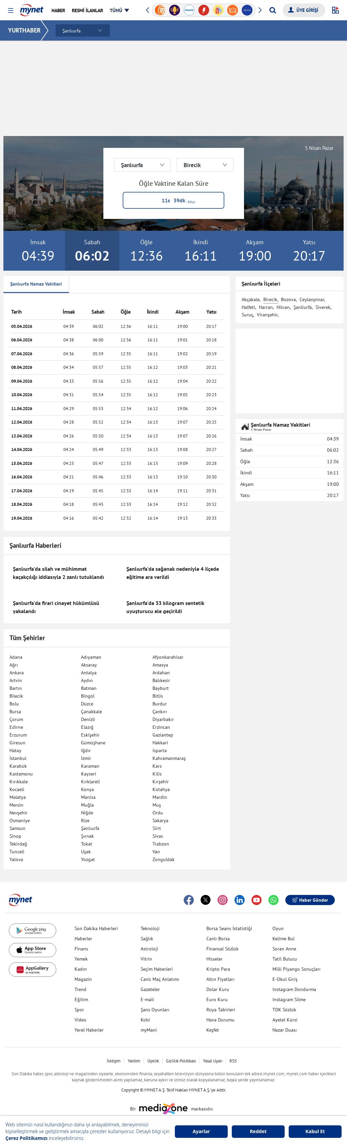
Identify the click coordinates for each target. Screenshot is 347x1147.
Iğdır (86, 750)
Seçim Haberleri (157, 969)
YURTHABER (24, 30)
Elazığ (87, 727)
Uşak (86, 852)
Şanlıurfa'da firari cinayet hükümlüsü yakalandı (56, 607)
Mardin (159, 797)
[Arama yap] (272, 10)
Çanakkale (91, 712)
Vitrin (146, 959)
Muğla (87, 805)
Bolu (14, 704)
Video (80, 1020)
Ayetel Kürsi (285, 1020)
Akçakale (251, 299)
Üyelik (153, 1061)
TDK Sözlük (284, 1010)
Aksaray (89, 665)
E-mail (147, 999)
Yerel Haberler (89, 1030)
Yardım (134, 1061)
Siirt (156, 828)
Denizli (88, 719)
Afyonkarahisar (167, 657)
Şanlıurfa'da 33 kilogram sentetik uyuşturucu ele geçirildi (165, 607)
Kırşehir (160, 782)
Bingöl (88, 696)
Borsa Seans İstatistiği (229, 928)
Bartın (15, 688)
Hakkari (160, 743)
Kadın (81, 969)
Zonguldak (163, 859)
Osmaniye (19, 820)
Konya (87, 789)
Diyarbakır (163, 719)
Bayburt (160, 688)
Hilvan (283, 307)
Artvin (15, 680)
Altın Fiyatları (220, 979)
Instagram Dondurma (294, 989)
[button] (10, 10)
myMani (149, 1030)
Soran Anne (284, 949)
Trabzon (160, 844)
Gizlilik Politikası (181, 1061)
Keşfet (212, 1030)
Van (156, 852)
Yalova (16, 859)
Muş (156, 805)
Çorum (16, 719)
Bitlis (157, 696)
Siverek (322, 307)
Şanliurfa (302, 307)
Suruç (247, 315)
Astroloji (149, 949)
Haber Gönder (310, 900)
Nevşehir (18, 813)
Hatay (15, 750)
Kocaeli (16, 789)
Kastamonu (21, 774)
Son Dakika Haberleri (96, 928)
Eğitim (81, 999)
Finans (81, 949)
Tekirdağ (18, 844)
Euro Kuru (217, 999)
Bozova (288, 299)
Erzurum (18, 735)
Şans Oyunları (155, 1010)
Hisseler (214, 959)
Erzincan (161, 727)
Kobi (145, 1020)
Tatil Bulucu (284, 959)
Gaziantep (162, 735)
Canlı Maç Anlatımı (160, 979)
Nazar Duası (284, 1030)
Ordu (157, 813)
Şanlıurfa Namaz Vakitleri (36, 284)
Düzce (87, 704)
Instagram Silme (289, 999)
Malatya (17, 797)
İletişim (114, 1061)
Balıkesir (161, 680)
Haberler (83, 939)
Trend (80, 989)
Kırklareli (90, 782)
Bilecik (16, 696)
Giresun (17, 743)
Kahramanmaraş (169, 758)
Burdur (159, 704)
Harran (266, 307)
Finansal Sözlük (222, 949)
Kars (157, 766)
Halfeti (248, 307)
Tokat (86, 844)
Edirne (16, 727)
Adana (15, 657)
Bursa (15, 712)
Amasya (160, 665)
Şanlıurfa (90, 828)
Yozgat (88, 859)
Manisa (88, 797)
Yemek (81, 959)
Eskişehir (90, 735)
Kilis (157, 774)
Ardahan (161, 673)
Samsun (17, 828)
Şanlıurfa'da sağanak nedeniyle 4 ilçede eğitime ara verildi (172, 572)
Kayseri (88, 774)
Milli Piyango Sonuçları (296, 969)
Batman (89, 688)
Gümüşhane (93, 743)
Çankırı (159, 712)
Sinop (15, 836)
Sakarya (160, 820)
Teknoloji (150, 928)
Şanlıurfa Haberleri (35, 545)
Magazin (83, 979)
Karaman (90, 766)
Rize (85, 820)
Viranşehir (267, 315)
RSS (233, 1061)
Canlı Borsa (218, 939)
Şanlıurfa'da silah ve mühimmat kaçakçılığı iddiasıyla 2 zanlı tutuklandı (58, 572)
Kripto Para (218, 969)
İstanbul (17, 758)
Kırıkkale (18, 782)
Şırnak (87, 836)
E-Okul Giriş (285, 979)
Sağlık (147, 939)
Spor (79, 1010)
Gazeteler (150, 989)
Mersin (16, 805)
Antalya (89, 673)
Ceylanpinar (312, 299)
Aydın (87, 680)
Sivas (157, 836)
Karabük (18, 766)
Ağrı (13, 665)
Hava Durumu (220, 1020)
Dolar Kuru (217, 989)
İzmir (86, 758)
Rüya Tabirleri (220, 1010)
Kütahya (161, 789)
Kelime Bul (283, 939)
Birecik (270, 299)
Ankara (16, 673)
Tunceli (16, 852)
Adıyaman (91, 657)
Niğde (87, 813)
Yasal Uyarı (212, 1061)
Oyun (278, 928)
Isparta (159, 750)
